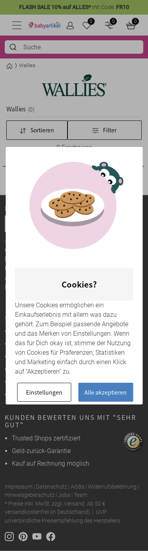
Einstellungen (44, 392)
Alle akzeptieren (105, 392)
